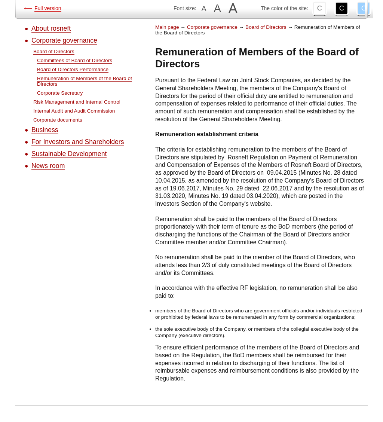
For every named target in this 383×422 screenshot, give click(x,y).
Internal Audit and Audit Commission (74, 111)
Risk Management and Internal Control (76, 102)
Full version (47, 8)
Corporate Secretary (60, 93)
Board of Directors (53, 51)
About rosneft (51, 28)
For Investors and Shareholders (77, 142)
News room (48, 165)
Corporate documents (57, 120)
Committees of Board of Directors (74, 60)
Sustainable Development (69, 154)
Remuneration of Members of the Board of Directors (84, 81)
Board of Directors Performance (72, 69)
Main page (167, 27)
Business (44, 130)
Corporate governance (64, 40)
